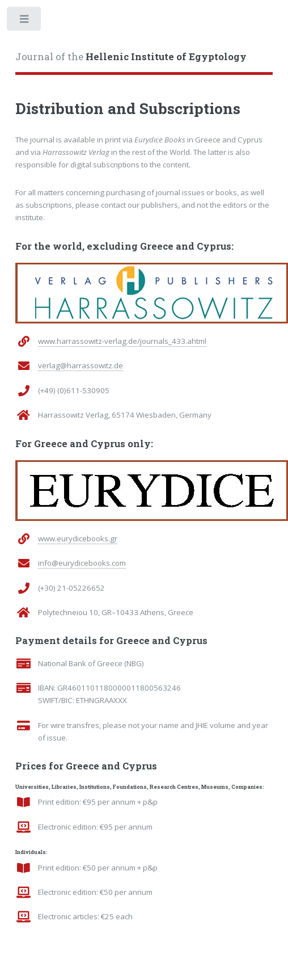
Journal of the (131, 57)
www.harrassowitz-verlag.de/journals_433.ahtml (122, 341)
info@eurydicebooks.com (82, 563)
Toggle (24, 21)
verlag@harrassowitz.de (80, 365)
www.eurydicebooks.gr (77, 538)
